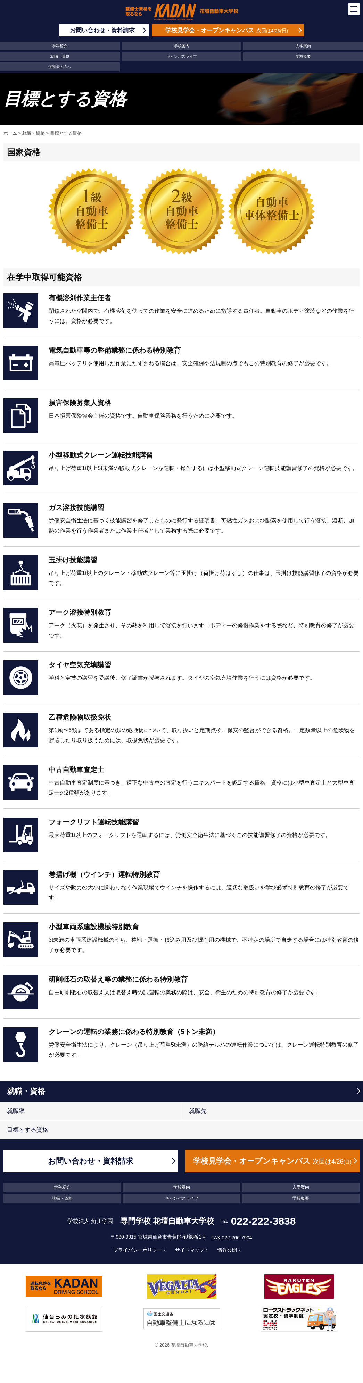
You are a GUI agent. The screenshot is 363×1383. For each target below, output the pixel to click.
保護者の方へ (59, 67)
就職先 (198, 1111)
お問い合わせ (102, 30)
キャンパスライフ (181, 56)
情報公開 (227, 1250)
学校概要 (303, 56)
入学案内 (303, 46)
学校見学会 (226, 30)
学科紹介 (59, 46)
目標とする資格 (27, 1129)
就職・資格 (59, 56)
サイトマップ (189, 1250)
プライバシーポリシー (137, 1250)
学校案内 (181, 46)
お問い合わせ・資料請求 (90, 1161)
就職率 (16, 1111)
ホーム (10, 133)
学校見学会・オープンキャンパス (272, 1161)
